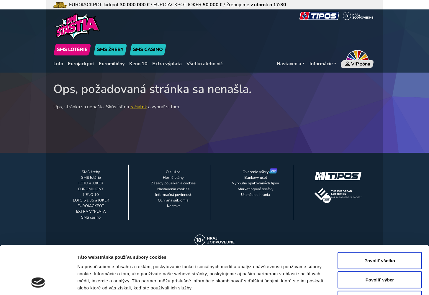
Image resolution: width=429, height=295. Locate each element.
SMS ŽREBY (110, 49)
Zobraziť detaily (308, 283)
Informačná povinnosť (173, 194)
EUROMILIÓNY (91, 189)
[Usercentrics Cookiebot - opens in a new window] (38, 283)
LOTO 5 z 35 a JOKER (91, 200)
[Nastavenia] (291, 64)
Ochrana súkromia (173, 200)
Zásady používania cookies (173, 183)
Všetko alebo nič (204, 63)
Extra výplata (167, 63)
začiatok (138, 107)
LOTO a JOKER (90, 183)
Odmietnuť (379, 256)
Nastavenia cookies (173, 189)
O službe (173, 172)
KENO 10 (91, 194)
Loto (58, 63)
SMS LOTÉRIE (72, 49)
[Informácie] (323, 64)
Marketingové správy (256, 189)
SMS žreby (91, 172)
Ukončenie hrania (255, 194)
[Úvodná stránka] (105, 26)
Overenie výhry (256, 172)
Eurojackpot (81, 63)
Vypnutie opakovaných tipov (255, 183)
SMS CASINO (148, 49)
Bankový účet (255, 177)
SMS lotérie (91, 177)
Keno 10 (138, 63)
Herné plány (173, 177)
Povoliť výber (380, 237)
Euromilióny (112, 63)
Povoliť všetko (379, 217)
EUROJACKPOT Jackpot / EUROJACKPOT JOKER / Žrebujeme (169, 4)
